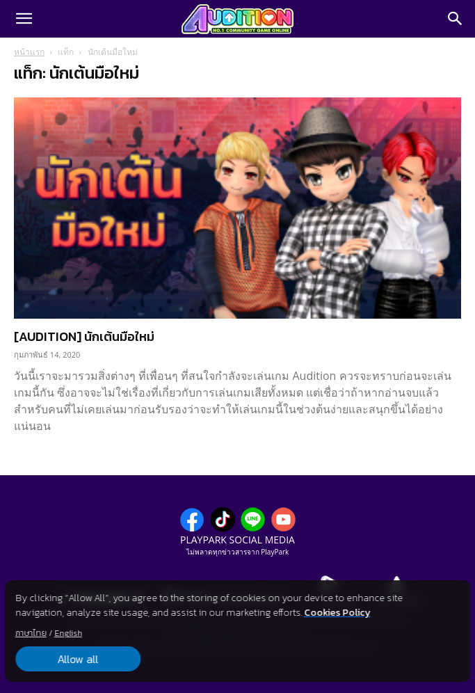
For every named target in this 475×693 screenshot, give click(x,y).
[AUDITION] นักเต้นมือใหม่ (84, 336)
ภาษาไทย (31, 633)
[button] (23, 19)
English (68, 633)
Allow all (77, 659)
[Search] (455, 19)
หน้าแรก (29, 52)
